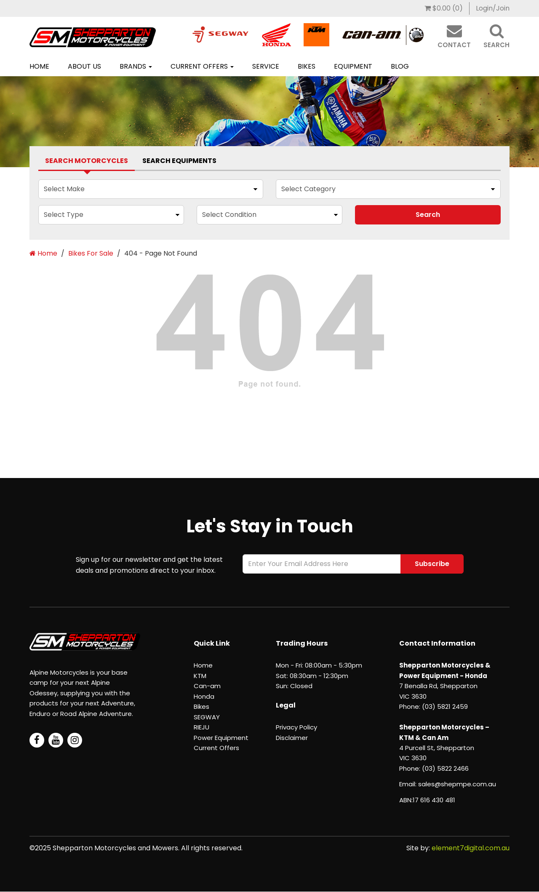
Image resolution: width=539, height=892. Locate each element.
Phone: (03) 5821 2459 (433, 706)
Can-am (207, 685)
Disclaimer (292, 737)
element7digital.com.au (471, 848)
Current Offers (202, 66)
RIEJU (201, 727)
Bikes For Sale (90, 253)
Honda (204, 696)
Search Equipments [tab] (179, 161)
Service (265, 66)
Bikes (306, 66)
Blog (400, 66)
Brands (136, 66)
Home (39, 66)
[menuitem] (444, 8)
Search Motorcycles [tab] (86, 161)
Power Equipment (221, 737)
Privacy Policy (296, 727)
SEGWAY (207, 717)
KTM (200, 675)
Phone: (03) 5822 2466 (434, 768)
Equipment (353, 66)
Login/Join (493, 8)
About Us (84, 66)
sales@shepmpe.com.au (457, 784)
